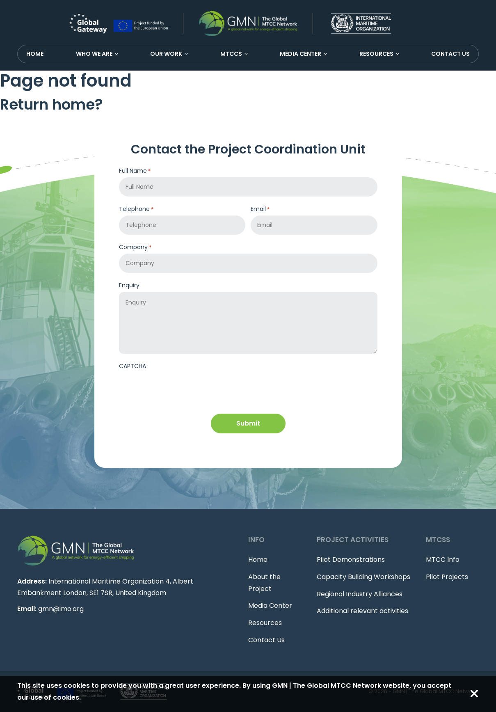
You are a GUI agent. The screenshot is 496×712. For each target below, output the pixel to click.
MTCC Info (442, 559)
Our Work (166, 54)
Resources (376, 54)
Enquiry (129, 285)
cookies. (67, 697)
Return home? (51, 104)
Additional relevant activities (362, 611)
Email (260, 209)
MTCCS (231, 54)
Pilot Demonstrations (351, 559)
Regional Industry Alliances (359, 594)
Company (135, 247)
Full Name (135, 171)
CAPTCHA (132, 366)
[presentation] (181, 389)
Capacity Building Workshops (363, 577)
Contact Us (450, 54)
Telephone (136, 209)
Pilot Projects (447, 577)
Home (34, 54)
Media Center (300, 54)
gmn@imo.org (61, 609)
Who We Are (94, 54)
